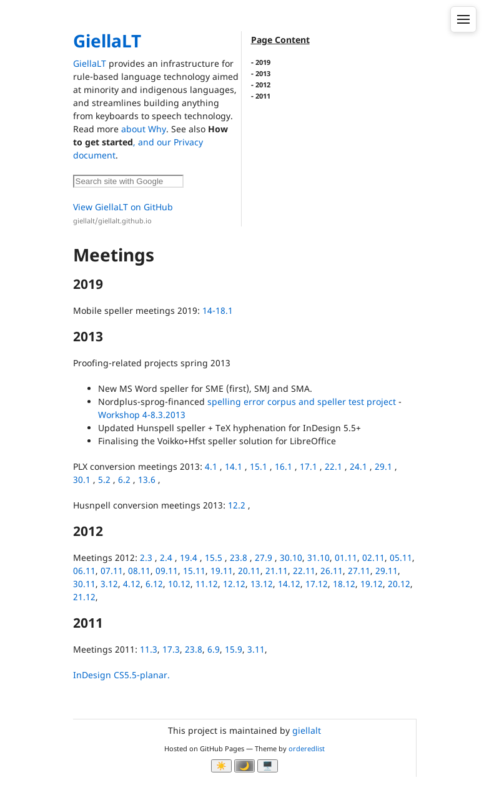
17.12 (316, 584)
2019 (262, 62)
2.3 (146, 557)
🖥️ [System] (267, 766)
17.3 (171, 649)
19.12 (371, 584)
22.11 (304, 571)
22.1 (333, 466)
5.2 (104, 479)
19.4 (188, 557)
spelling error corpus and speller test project (301, 401)
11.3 (148, 649)
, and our (153, 142)
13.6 (147, 479)
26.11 (331, 571)
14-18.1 (217, 310)
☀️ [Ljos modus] (221, 766)
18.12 (344, 584)
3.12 (109, 584)
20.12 (399, 584)
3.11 (256, 649)
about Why (143, 129)
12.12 (234, 584)
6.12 (154, 584)
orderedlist (307, 748)
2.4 (166, 557)
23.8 (238, 557)
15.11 (194, 571)
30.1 (82, 479)
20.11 (249, 571)
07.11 (112, 571)
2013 (262, 73)
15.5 (213, 557)
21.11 (276, 571)
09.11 (167, 571)
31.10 (318, 557)
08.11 (139, 571)
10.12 (179, 584)
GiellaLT (107, 40)
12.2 (236, 505)
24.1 (358, 466)
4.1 (211, 466)
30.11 (84, 584)
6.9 (213, 649)
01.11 (346, 557)
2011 (262, 95)
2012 (262, 84)
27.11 (359, 571)
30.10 (291, 557)
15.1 (258, 466)
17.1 (308, 466)
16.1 (283, 466)
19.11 (221, 571)
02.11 (373, 557)
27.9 (263, 557)
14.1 (233, 466)
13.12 (261, 584)
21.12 (84, 597)
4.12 (132, 584)
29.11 (386, 571)
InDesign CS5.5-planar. (121, 675)
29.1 (383, 466)
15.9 (233, 649)
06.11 (84, 571)
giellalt (306, 730)
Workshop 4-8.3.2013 (141, 415)
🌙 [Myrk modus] (244, 766)
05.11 (401, 557)
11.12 (206, 584)
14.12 (289, 584)
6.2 (124, 479)
